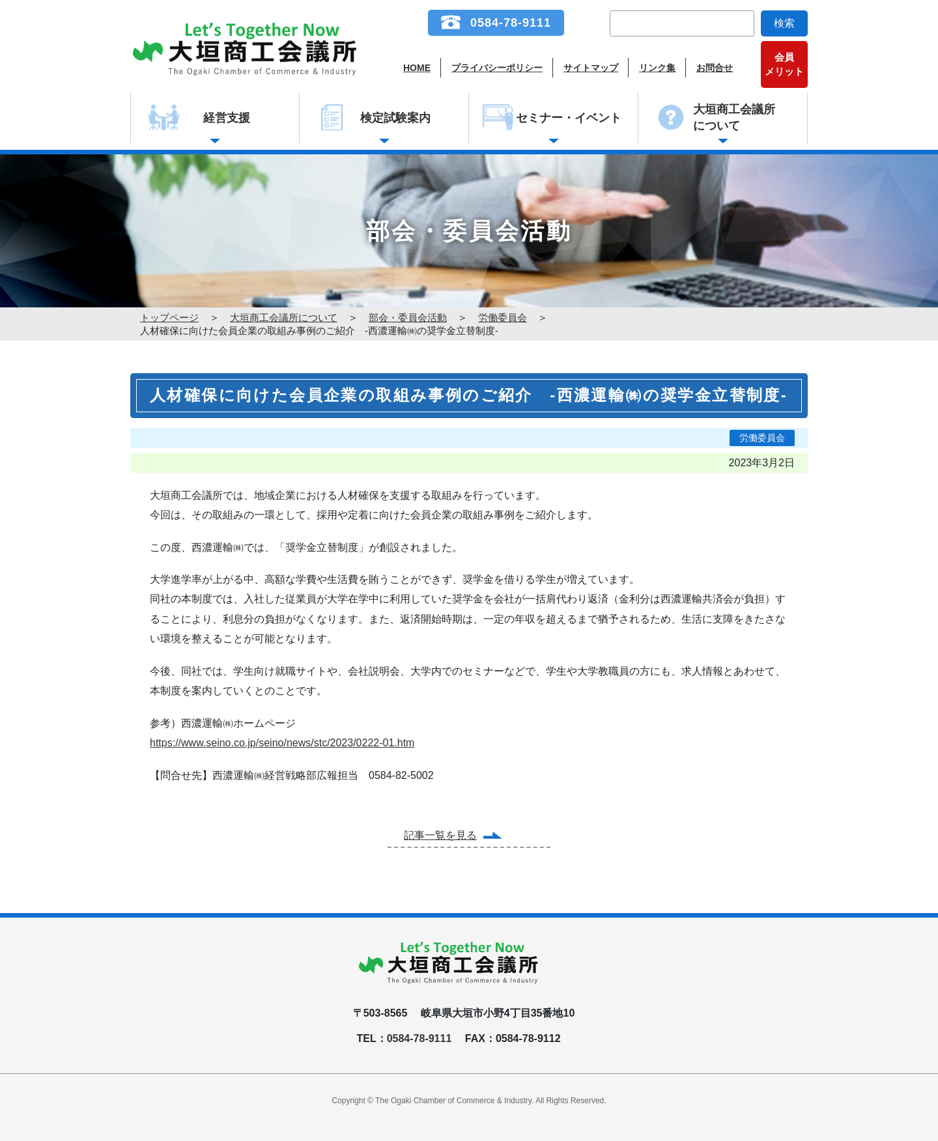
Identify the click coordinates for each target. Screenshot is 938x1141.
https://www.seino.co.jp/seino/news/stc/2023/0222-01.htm (282, 742)
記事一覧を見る (440, 835)
